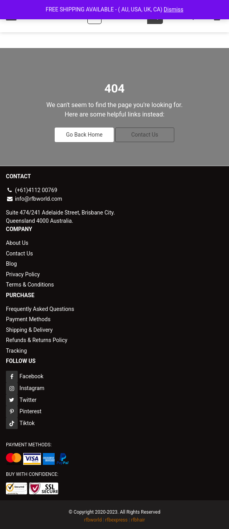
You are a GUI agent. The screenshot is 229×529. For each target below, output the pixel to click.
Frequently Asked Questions (40, 307)
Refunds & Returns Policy (36, 338)
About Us (17, 242)
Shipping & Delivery (29, 327)
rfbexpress (116, 517)
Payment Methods (28, 317)
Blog (11, 262)
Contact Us (144, 134)
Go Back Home (84, 134)
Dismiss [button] (173, 9)
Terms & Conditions (30, 283)
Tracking (16, 348)
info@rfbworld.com (34, 198)
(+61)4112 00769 (31, 190)
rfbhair (138, 517)
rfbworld (93, 517)
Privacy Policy (23, 273)
